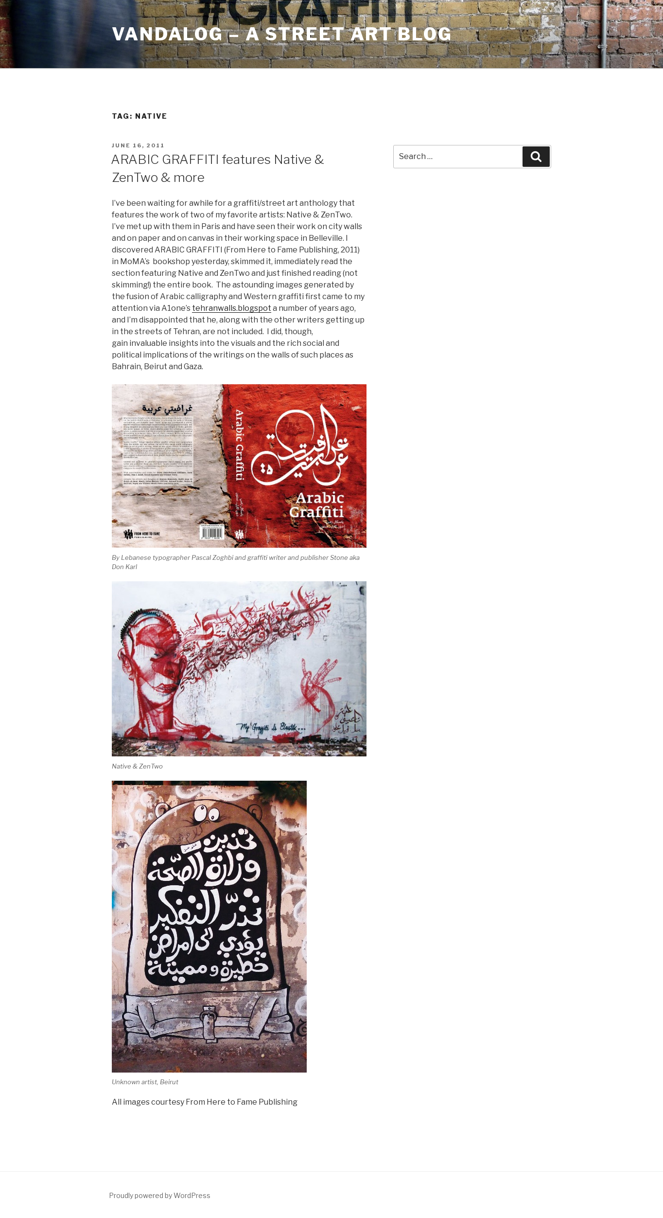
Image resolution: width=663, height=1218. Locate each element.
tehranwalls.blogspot (231, 308)
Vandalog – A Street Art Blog (282, 34)
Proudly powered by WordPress (159, 1195)
